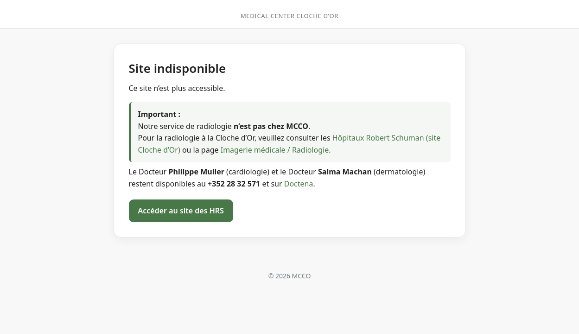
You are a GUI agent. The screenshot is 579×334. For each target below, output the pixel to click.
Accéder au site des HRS (181, 211)
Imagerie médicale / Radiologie (275, 150)
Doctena (298, 184)
